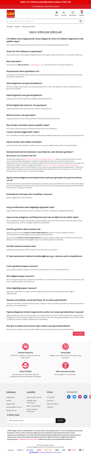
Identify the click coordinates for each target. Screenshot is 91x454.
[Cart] (81, 13)
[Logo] (11, 14)
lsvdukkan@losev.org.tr (36, 65)
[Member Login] (63, 13)
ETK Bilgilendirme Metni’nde (28, 439)
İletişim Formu (11, 410)
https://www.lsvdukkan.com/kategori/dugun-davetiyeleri (60, 165)
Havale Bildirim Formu (14, 407)
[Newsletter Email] (36, 420)
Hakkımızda (10, 397)
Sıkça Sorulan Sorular (34, 397)
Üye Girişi (50, 401)
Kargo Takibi (10, 404)
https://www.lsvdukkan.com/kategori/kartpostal (39, 159)
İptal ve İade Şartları (34, 406)
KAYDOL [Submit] (60, 420)
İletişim (8, 401)
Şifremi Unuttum (52, 404)
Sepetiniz (50, 407)
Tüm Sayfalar (78, 334)
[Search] (45, 21)
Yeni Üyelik (50, 397)
